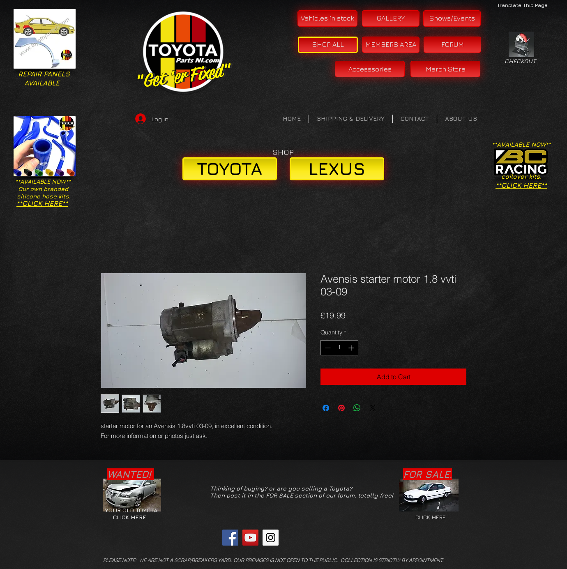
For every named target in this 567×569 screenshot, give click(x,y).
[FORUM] (452, 45)
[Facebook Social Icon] (230, 538)
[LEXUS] (337, 168)
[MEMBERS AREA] (390, 45)
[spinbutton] (339, 348)
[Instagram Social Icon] (271, 538)
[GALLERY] (390, 18)
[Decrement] (327, 348)
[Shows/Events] (452, 18)
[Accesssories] (370, 69)
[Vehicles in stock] (327, 18)
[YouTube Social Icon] (250, 538)
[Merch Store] (445, 69)
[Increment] (352, 348)
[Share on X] (373, 408)
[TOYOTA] (229, 168)
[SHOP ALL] (328, 45)
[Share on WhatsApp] (357, 408)
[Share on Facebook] (326, 408)
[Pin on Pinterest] (341, 408)
